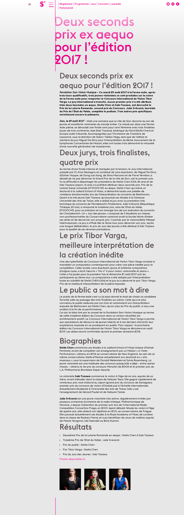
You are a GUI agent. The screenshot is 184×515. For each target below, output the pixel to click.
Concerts (103, 4)
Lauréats (116, 4)
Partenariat (66, 8)
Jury (93, 4)
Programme (82, 4)
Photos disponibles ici (72, 459)
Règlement (66, 4)
